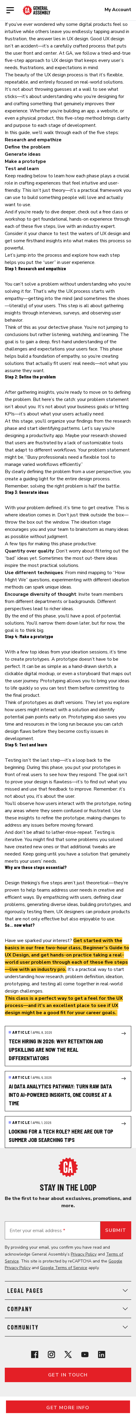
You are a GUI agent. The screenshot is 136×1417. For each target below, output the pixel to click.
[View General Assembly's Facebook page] (34, 1354)
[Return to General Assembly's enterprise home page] (37, 10)
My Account (118, 9)
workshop (15, 219)
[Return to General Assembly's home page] (68, 1167)
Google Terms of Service (63, 1268)
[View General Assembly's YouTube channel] (84, 1354)
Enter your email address (37, 1230)
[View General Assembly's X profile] (68, 1354)
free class (113, 212)
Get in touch (68, 1375)
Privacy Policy (84, 1254)
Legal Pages (68, 1290)
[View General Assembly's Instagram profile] (51, 1354)
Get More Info (68, 1407)
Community (68, 1327)
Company (68, 1308)
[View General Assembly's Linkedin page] (101, 1354)
